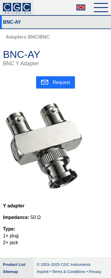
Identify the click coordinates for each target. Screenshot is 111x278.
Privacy (95, 271)
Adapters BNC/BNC (28, 36)
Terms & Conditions (68, 271)
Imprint (43, 271)
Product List (14, 264)
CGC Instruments (76, 264)
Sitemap (10, 271)
